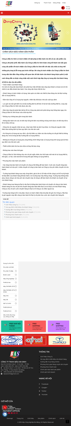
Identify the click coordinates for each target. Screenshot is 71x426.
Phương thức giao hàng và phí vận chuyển (19, 212)
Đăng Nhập (56, 3)
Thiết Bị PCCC (7, 311)
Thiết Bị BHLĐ (7, 307)
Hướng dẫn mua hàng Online (15, 210)
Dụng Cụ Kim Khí (8, 263)
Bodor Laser (6, 275)
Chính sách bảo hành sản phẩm (50, 369)
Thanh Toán (47, 3)
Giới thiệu (30, 418)
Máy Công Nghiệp (8, 278)
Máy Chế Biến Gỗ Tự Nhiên (9, 291)
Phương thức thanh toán (14, 214)
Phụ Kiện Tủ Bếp (8, 271)
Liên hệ (62, 418)
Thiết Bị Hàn (7, 282)
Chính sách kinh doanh (13, 217)
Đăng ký (37, 3)
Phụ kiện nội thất (8, 267)
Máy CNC (6, 295)
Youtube (44, 394)
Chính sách (52, 418)
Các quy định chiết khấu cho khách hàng (19, 207)
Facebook (45, 384)
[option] (12, 340)
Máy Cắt (5, 299)
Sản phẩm (41, 418)
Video (64, 3)
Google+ (44, 387)
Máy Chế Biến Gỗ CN (9, 286)
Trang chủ (20, 418)
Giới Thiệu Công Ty (12, 205)
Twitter (44, 391)
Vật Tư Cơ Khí (7, 303)
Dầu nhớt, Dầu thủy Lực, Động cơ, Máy (9, 316)
